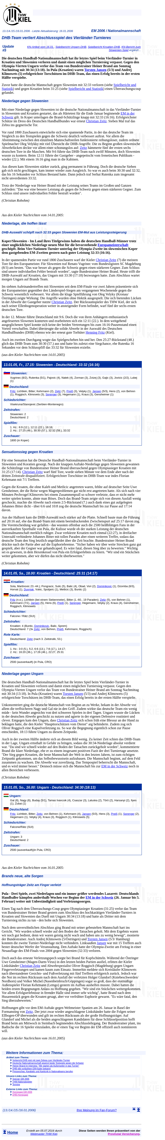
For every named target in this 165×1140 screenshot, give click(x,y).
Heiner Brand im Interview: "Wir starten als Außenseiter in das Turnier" (45, 1066)
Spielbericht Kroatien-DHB (104, 46)
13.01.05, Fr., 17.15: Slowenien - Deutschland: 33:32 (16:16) (51, 365)
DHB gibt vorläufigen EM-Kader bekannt (31, 1068)
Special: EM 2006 (20, 1079)
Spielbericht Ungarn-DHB (70, 46)
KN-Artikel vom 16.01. (40, 46)
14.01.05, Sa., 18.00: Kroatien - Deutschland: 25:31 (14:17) (50, 573)
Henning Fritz (95, 332)
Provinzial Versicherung (123, 1133)
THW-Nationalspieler (22, 1082)
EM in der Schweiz (114, 766)
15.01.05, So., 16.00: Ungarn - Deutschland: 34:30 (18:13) (50, 787)
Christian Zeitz (96, 121)
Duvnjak (29, 589)
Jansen (96, 391)
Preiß (69, 391)
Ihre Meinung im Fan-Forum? (97, 1110)
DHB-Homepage (20, 1095)
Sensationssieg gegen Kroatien (27, 452)
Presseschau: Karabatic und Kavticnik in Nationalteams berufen (42, 1071)
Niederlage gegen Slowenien (25, 101)
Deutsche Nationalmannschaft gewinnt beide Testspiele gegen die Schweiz (48, 1063)
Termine (16, 1084)
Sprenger (51, 394)
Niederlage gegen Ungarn (22, 674)
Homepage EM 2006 (22, 1092)
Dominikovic (104, 586)
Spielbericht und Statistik (86, 89)
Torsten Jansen (95, 70)
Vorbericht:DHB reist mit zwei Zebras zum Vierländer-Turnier (41, 1060)
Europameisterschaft (113, 245)
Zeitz (83, 148)
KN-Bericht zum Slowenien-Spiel (125, 48)
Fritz (12, 391)
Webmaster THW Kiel (43, 1133)
